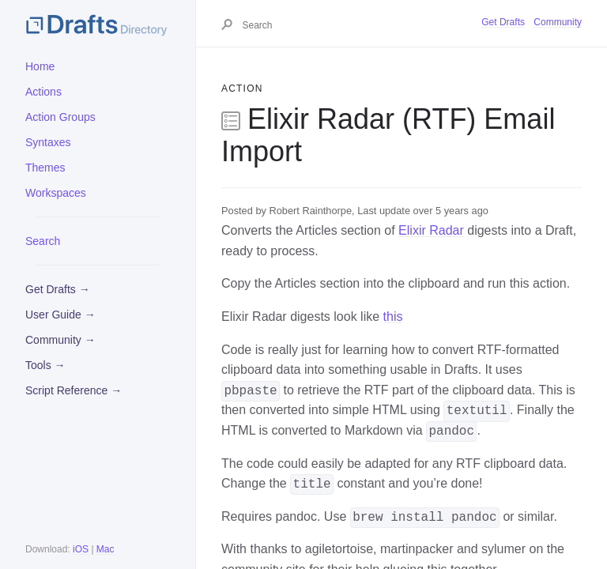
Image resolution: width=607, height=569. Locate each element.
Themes (45, 167)
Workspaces (55, 193)
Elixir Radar (431, 230)
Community (557, 22)
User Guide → (60, 314)
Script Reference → (73, 390)
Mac (105, 549)
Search (42, 241)
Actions (43, 91)
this (393, 316)
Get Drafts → (57, 289)
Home (40, 66)
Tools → (45, 365)
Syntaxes (48, 142)
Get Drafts (503, 22)
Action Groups (60, 117)
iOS (81, 549)
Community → (60, 339)
